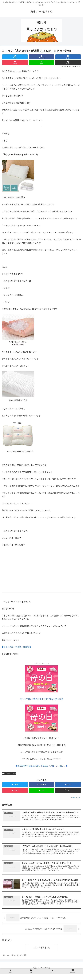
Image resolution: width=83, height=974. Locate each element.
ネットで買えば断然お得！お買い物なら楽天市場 (41, 699)
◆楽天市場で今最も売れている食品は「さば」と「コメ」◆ (41, 766)
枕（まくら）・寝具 (9, 773)
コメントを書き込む (41, 947)
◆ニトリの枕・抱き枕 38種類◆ (16, 647)
